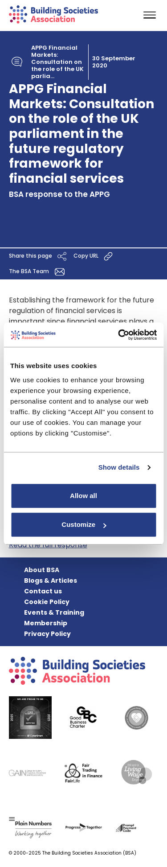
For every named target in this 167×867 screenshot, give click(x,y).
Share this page (39, 256)
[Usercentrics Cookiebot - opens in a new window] (119, 335)
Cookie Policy (46, 601)
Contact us (43, 591)
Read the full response (48, 545)
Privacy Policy (47, 633)
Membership (45, 623)
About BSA (41, 569)
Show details (119, 467)
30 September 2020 (113, 62)
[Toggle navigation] (150, 15)
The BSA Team (38, 272)
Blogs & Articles (50, 580)
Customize (83, 524)
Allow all (83, 495)
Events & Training (54, 612)
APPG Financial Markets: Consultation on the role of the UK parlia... (57, 62)
